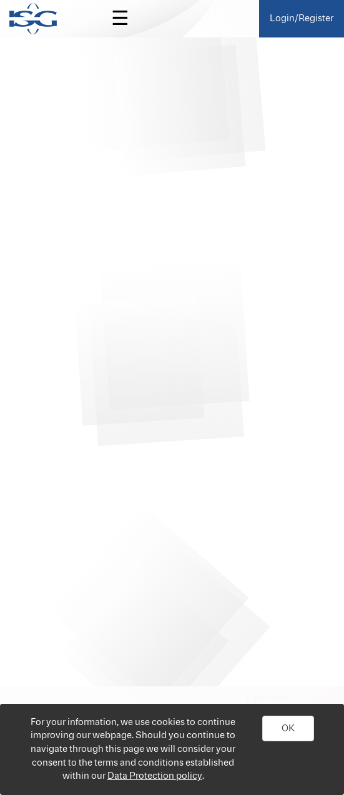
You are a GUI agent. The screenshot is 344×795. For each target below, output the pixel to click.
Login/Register (301, 18)
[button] (288, 729)
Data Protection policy (154, 776)
